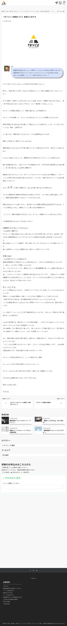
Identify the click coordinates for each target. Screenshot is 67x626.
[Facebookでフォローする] (30, 570)
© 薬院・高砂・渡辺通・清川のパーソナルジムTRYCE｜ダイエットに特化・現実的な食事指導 (27, 623)
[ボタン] (56, 3)
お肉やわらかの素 (13, 274)
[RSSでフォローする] (36, 570)
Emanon (62, 623)
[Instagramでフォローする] (33, 570)
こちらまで (29, 75)
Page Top (33, 577)
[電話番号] (60, 2)
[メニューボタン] (64, 3)
